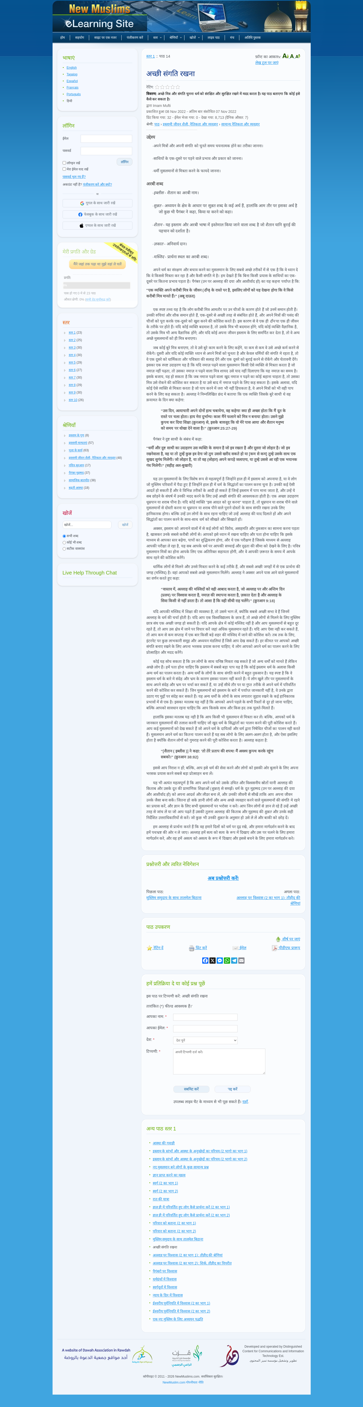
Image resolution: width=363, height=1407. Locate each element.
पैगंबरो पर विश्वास (165, 1271)
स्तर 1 (150, 56)
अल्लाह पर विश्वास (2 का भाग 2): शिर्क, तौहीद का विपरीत (192, 1263)
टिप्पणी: (153, 1051)
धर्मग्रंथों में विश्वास (165, 1279)
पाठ (156, 124)
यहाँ (245, 1101)
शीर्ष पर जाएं (287, 939)
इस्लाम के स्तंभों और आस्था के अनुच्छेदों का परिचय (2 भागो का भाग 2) (200, 1159)
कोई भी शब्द (72, 542)
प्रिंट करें (198, 948)
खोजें (195, 38)
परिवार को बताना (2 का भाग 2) (174, 1231)
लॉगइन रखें (71, 163)
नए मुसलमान (100, 18)
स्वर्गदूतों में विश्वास (165, 1287)
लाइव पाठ (214, 38)
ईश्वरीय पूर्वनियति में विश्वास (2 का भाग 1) (181, 1303)
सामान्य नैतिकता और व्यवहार (240, 124)
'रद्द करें (232, 1089)
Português (74, 94)
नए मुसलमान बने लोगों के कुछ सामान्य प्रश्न (181, 1167)
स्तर (157, 38)
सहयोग (79, 38)
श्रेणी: (150, 124)
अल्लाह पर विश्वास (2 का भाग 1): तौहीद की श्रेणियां (188, 1255)
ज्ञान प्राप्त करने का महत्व (169, 1175)
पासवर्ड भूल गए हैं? (74, 177)
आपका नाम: (156, 1016)
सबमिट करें (191, 1089)
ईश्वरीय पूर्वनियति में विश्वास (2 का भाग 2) (181, 1311)
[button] (65, 333)
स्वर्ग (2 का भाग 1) (165, 1183)
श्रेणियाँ (176, 38)
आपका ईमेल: (157, 1028)
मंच (232, 38)
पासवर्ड (67, 151)
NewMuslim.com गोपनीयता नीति (183, 1382)
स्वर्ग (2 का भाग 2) (165, 1191)
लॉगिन (124, 162)
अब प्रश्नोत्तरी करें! (223, 878)
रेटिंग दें (154, 948)
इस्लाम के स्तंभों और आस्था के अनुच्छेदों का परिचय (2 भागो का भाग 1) (200, 1151)
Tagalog (72, 74)
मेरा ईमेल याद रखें (75, 169)
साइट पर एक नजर (105, 38)
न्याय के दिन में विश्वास (168, 1295)
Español (72, 81)
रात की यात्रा (161, 1199)
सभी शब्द (70, 536)
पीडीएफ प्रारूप (286, 948)
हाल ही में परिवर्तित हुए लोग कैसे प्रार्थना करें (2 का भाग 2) (191, 1215)
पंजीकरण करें (135, 38)
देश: (150, 1039)
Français (73, 87)
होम (62, 38)
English (72, 67)
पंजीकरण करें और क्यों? (97, 184)
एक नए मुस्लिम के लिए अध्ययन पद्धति (178, 1319)
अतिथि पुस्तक (252, 38)
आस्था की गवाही (164, 1143)
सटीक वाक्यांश (74, 549)
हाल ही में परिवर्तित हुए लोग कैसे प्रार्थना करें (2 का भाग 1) (191, 1207)
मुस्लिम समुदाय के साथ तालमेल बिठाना (174, 897)
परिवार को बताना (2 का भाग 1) (174, 1223)
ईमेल (66, 138)
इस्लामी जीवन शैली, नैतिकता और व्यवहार (190, 124)
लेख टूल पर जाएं (267, 62)
